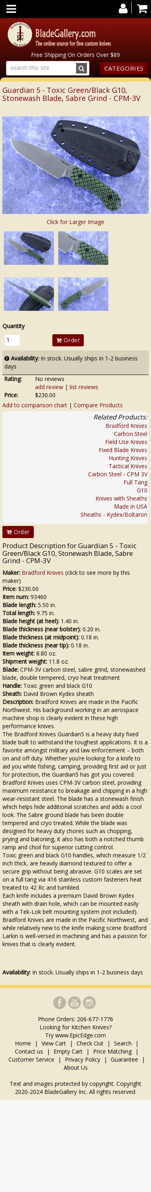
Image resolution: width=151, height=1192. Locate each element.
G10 (142, 490)
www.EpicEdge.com (80, 1035)
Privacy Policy (82, 1059)
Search (123, 1043)
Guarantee (124, 1059)
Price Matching (112, 1051)
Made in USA (130, 506)
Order (68, 340)
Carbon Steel (130, 434)
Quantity (13, 326)
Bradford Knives (126, 425)
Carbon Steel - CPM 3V (117, 474)
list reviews (84, 387)
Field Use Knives (126, 442)
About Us (76, 1067)
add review (49, 387)
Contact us (29, 1051)
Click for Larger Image (75, 222)
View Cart (53, 1043)
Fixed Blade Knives (123, 450)
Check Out (90, 1043)
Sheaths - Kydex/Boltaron (114, 514)
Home (24, 1043)
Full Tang (135, 482)
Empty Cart (68, 1051)
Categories (124, 68)
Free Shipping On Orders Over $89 (75, 55)
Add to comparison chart (34, 405)
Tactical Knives (128, 466)
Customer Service (31, 1059)
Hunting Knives (128, 458)
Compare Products (98, 405)
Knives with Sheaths (121, 498)
